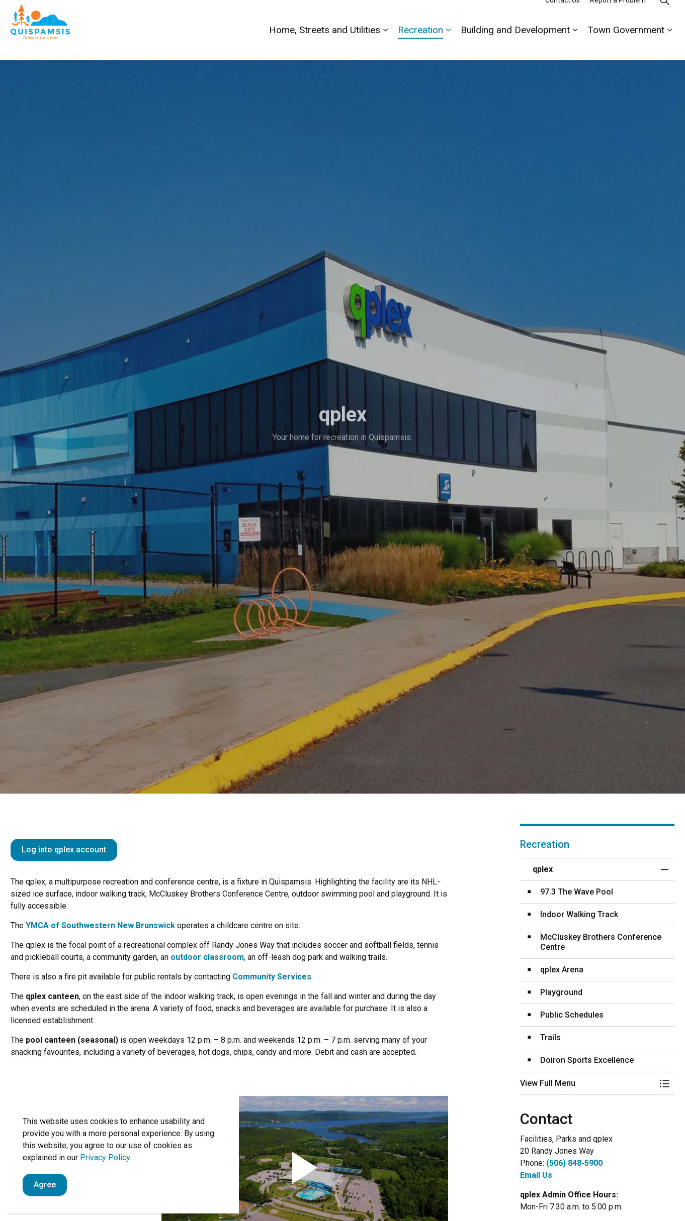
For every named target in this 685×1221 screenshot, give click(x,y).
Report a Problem (618, 15)
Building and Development (515, 45)
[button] (587, 1083)
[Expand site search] (664, 15)
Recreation (420, 45)
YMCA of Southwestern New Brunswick (100, 925)
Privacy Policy (105, 1158)
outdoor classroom (207, 957)
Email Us (536, 1175)
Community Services (271, 976)
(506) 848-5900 (574, 1163)
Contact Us (562, 15)
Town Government (625, 45)
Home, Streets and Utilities (324, 45)
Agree (45, 1185)
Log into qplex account (64, 850)
